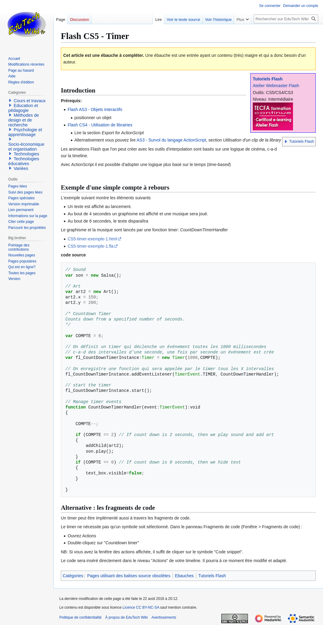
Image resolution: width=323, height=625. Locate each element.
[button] (286, 141)
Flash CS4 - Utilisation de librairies (100, 124)
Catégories (73, 575)
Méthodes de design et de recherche (23, 120)
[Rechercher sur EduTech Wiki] (286, 19)
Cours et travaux (30, 100)
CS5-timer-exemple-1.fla (91, 246)
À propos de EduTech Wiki (126, 617)
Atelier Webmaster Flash (276, 85)
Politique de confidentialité (80, 617)
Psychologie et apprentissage (25, 132)
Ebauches (184, 575)
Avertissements (163, 617)
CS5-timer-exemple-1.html (92, 238)
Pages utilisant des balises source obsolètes (128, 575)
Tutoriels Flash (268, 78)
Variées (21, 168)
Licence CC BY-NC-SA (141, 607)
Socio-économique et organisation (26, 146)
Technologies (26, 153)
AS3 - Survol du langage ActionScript (171, 140)
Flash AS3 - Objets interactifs (95, 109)
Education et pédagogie (23, 108)
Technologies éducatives (23, 161)
